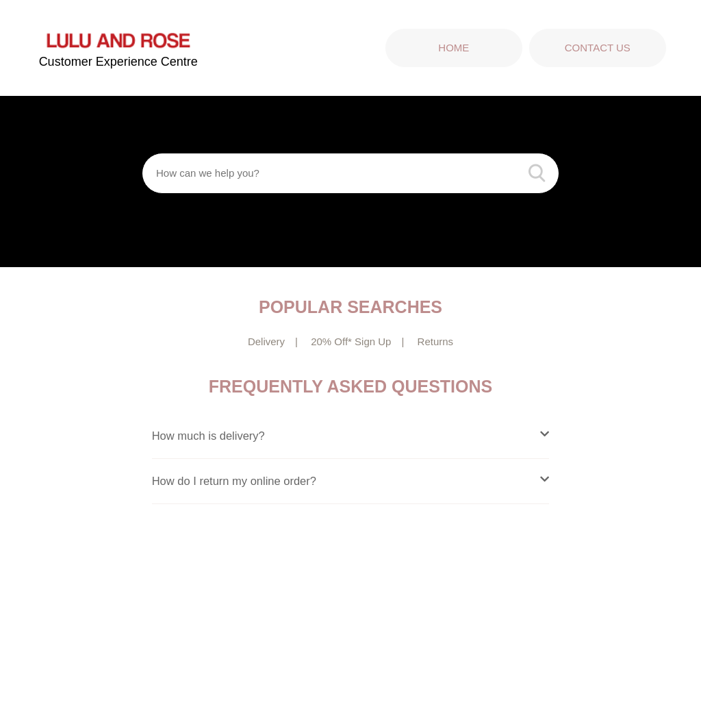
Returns (436, 341)
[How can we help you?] (350, 173)
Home (453, 47)
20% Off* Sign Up (351, 341)
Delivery (266, 341)
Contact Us (597, 47)
